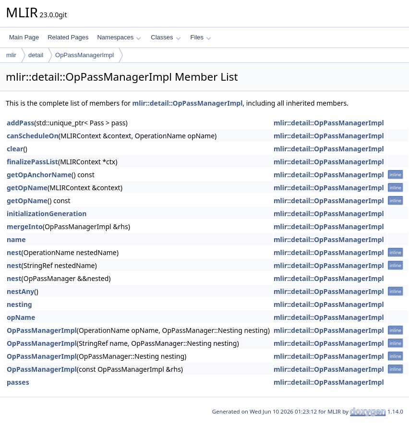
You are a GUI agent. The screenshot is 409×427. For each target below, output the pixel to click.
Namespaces (119, 37)
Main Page (24, 37)
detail (35, 55)
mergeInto (25, 226)
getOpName (27, 187)
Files (201, 37)
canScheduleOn (33, 135)
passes (18, 382)
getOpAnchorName (39, 174)
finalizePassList (32, 161)
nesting (19, 304)
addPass (20, 122)
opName (21, 317)
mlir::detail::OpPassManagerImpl (187, 103)
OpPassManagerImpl (84, 55)
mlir (11, 55)
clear (15, 148)
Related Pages (68, 37)
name (16, 239)
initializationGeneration (46, 213)
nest (14, 252)
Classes (165, 37)
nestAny (20, 291)
